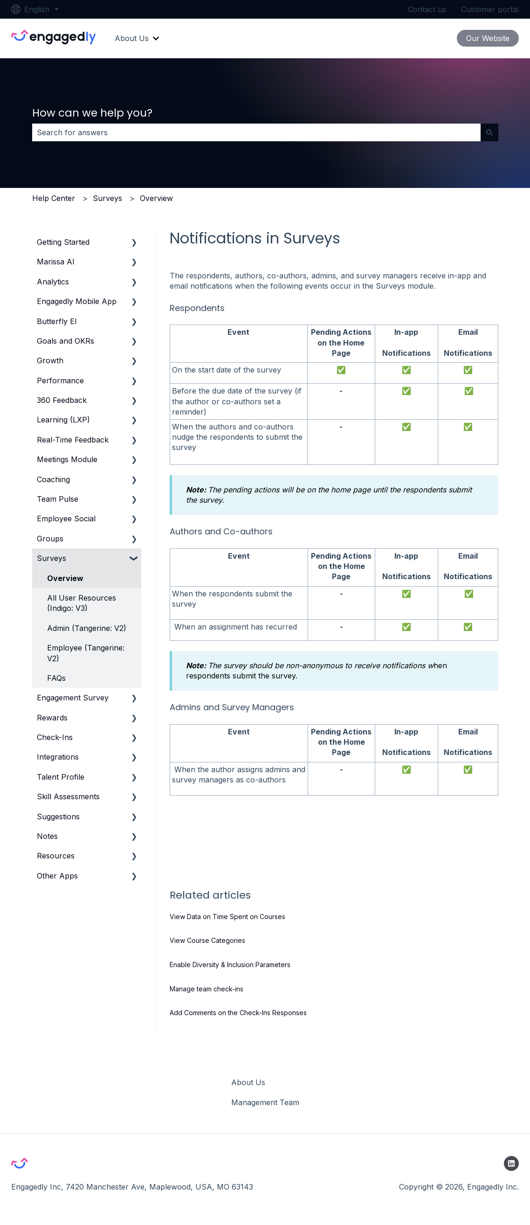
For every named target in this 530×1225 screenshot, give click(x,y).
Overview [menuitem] (65, 578)
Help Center (53, 198)
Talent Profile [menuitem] (60, 777)
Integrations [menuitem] (58, 756)
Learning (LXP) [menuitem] (63, 419)
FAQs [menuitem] (56, 678)
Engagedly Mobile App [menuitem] (77, 301)
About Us (132, 38)
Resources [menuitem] (56, 855)
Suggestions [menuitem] (58, 816)
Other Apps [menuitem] (57, 875)
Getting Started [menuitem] (63, 242)
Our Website (487, 38)
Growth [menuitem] (50, 360)
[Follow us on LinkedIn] (511, 1163)
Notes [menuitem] (47, 836)
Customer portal (490, 9)
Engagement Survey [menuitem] (73, 697)
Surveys (107, 198)
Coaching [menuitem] (53, 479)
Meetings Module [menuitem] (67, 459)
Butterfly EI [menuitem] (57, 321)
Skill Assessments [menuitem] (68, 796)
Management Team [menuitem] (265, 1102)
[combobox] (256, 132)
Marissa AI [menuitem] (56, 261)
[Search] (489, 132)
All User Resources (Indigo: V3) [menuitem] (81, 603)
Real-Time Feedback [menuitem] (73, 439)
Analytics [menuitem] (53, 281)
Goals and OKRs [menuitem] (65, 341)
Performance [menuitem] (60, 380)
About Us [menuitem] (248, 1082)
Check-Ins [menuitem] (55, 737)
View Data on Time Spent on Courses (227, 916)
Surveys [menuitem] (51, 558)
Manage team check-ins (206, 989)
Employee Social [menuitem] (66, 518)
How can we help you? (92, 112)
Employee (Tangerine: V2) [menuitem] (85, 653)
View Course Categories (207, 940)
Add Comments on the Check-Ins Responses (238, 1013)
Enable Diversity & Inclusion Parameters (230, 965)
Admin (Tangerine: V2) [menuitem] (86, 628)
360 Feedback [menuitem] (62, 400)
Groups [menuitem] (50, 538)
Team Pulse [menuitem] (57, 499)
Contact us (427, 9)
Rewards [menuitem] (52, 717)
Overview (156, 198)
